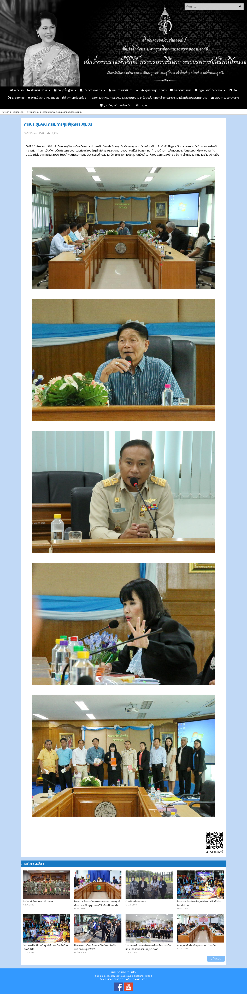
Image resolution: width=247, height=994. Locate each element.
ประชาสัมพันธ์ (37, 90)
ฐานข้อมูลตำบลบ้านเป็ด (115, 105)
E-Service (16, 98)
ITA (233, 90)
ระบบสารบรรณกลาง (225, 98)
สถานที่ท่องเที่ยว (74, 98)
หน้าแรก (17, 90)
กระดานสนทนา (180, 90)
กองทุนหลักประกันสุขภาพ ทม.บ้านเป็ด (196, 945)
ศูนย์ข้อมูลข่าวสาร (154, 90)
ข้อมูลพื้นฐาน (63, 90)
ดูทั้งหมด (216, 959)
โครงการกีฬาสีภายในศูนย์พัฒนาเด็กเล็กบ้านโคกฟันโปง (199, 903)
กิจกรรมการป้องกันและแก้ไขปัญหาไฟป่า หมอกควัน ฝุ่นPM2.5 (95, 947)
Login (141, 105)
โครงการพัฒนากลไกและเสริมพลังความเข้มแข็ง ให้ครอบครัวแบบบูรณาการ (148, 947)
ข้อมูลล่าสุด (18, 112)
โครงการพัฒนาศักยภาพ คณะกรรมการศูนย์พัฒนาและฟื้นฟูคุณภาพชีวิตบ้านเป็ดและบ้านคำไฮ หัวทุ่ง (97, 905)
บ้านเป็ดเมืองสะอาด (136, 901)
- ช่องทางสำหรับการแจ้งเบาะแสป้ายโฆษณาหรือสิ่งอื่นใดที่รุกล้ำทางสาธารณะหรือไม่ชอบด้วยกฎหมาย (149, 98)
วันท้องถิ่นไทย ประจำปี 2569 (38, 901)
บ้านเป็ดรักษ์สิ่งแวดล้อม (43, 98)
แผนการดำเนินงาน (121, 90)
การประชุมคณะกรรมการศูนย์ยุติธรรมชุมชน (62, 112)
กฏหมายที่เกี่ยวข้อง (208, 90)
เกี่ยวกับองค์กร (91, 90)
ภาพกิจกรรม (33, 112)
